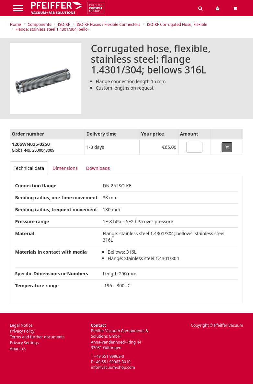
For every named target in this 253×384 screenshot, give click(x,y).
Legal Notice (21, 325)
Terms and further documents (37, 337)
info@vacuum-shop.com (113, 367)
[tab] (29, 168)
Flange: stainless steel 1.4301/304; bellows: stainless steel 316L (73, 29)
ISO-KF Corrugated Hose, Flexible (177, 24)
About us (18, 348)
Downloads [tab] (98, 168)
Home (15, 24)
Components (39, 24)
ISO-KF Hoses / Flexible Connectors (108, 24)
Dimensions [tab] (65, 168)
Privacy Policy (22, 331)
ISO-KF (64, 24)
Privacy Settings (24, 343)
